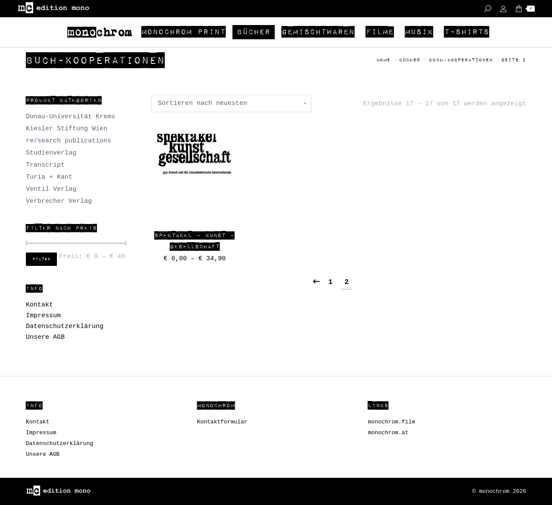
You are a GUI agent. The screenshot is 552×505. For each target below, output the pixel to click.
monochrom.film (391, 422)
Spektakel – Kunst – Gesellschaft (194, 241)
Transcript (45, 165)
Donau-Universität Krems (70, 116)
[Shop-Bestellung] (231, 103)
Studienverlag (51, 153)
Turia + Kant (49, 177)
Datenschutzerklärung (65, 326)
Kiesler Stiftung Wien (66, 129)
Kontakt (39, 305)
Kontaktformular (222, 422)
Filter (41, 259)
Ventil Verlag (51, 189)
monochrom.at (388, 432)
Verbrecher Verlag (59, 201)
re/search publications (68, 141)
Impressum (43, 315)
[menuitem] (101, 32)
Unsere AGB (45, 337)
